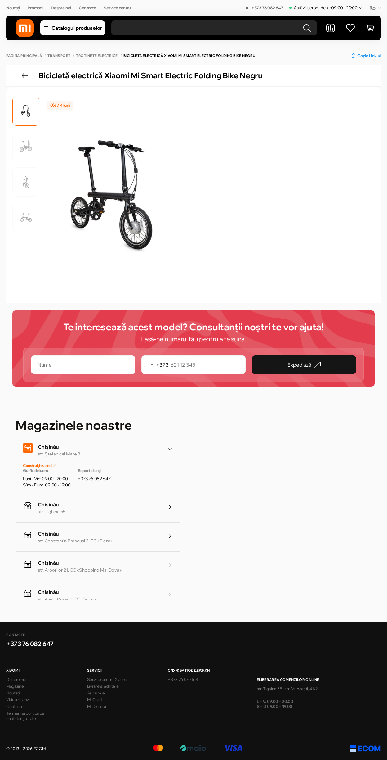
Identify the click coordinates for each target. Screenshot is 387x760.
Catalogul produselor (72, 28)
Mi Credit (95, 699)
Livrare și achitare (103, 686)
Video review (18, 699)
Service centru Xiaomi (107, 679)
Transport (58, 55)
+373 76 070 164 (183, 679)
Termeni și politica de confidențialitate (25, 716)
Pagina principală (24, 55)
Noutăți (13, 7)
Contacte (87, 7)
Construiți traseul (39, 465)
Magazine (15, 686)
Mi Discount (98, 706)
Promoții (35, 7)
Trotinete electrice (97, 55)
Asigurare (96, 692)
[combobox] (155, 365)
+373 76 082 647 (267, 7)
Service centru (117, 7)
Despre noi (61, 7)
